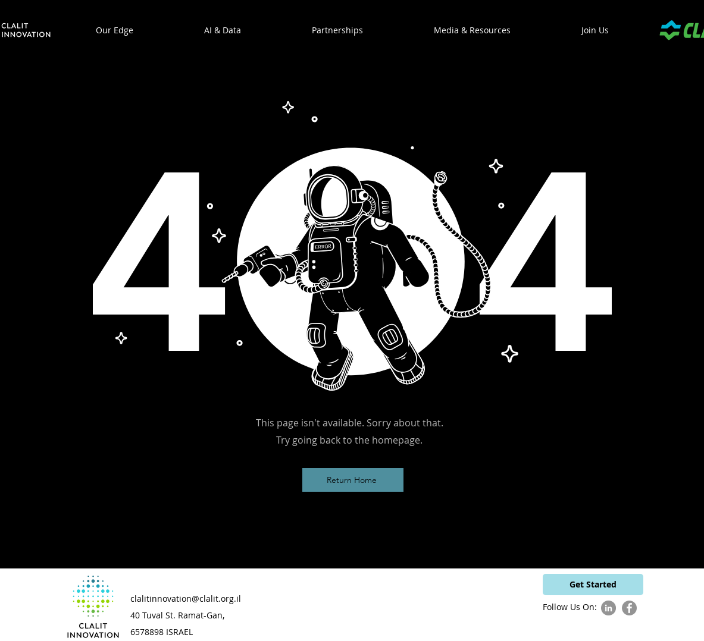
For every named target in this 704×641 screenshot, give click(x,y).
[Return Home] (352, 480)
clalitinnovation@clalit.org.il (185, 598)
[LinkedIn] (608, 608)
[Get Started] (593, 584)
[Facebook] (629, 608)
